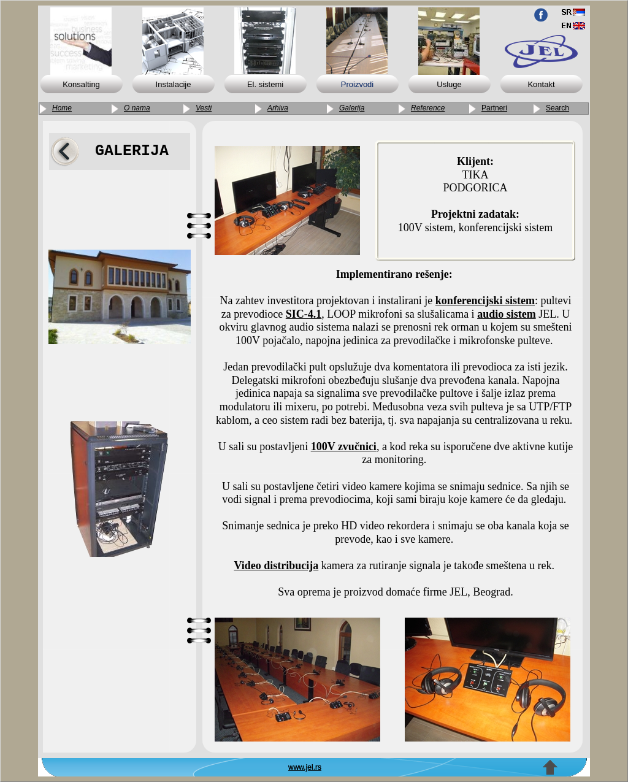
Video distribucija (276, 565)
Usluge (449, 84)
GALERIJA (132, 151)
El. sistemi (265, 84)
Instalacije (173, 84)
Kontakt (540, 84)
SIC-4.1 (304, 314)
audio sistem (506, 314)
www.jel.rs (304, 767)
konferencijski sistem (485, 300)
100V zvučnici (344, 446)
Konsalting (81, 84)
